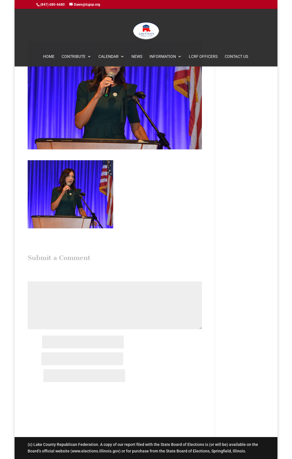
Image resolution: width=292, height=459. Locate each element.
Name (34, 342)
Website (35, 376)
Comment (38, 277)
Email (34, 359)
